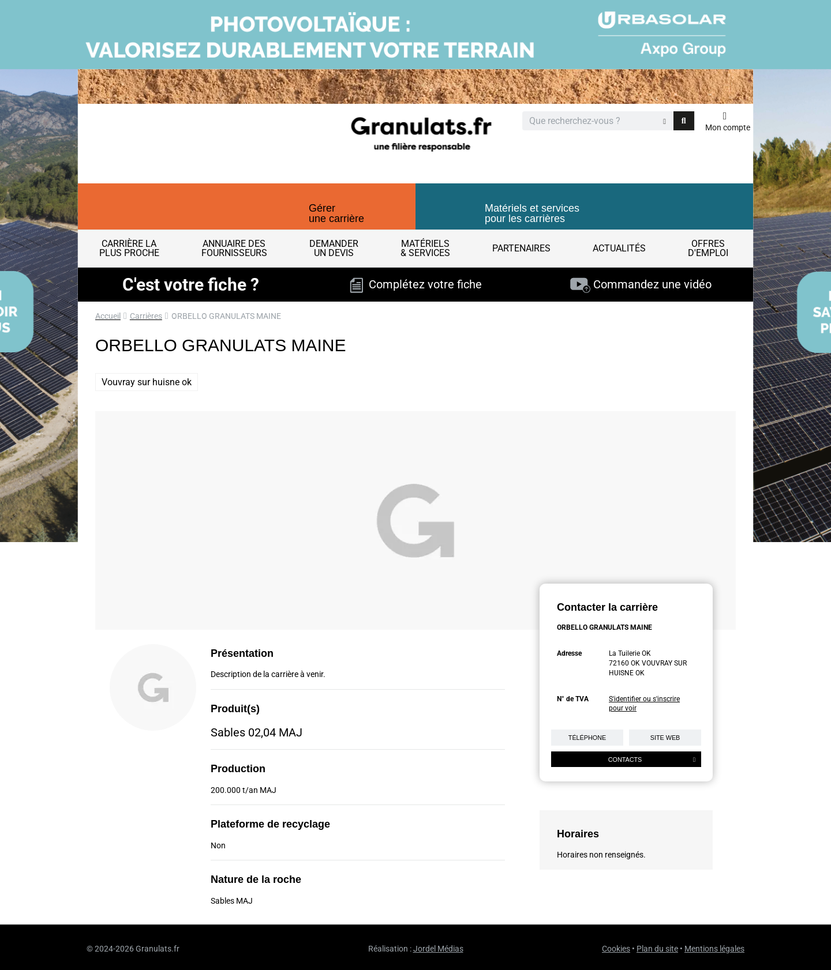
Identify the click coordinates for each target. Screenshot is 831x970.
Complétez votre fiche (416, 284)
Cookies (616, 948)
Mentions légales (714, 948)
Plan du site (657, 948)
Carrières (146, 316)
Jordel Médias (438, 948)
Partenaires (521, 248)
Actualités (619, 248)
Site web (665, 737)
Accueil (108, 316)
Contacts (651, 759)
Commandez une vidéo (641, 284)
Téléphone (587, 737)
